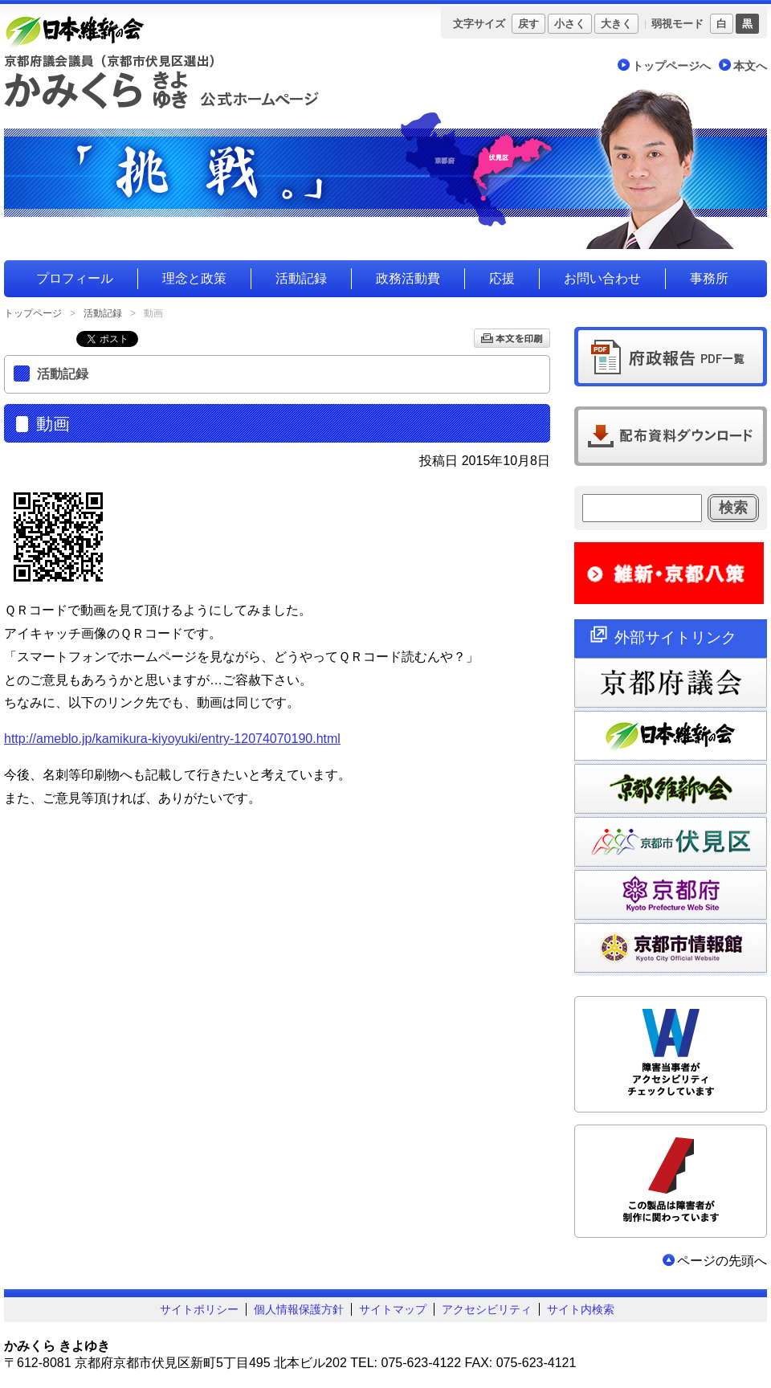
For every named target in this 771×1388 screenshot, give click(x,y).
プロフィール (74, 278)
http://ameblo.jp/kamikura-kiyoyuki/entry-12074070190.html (172, 738)
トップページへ (671, 65)
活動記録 (301, 278)
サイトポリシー (199, 1309)
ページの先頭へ (722, 1261)
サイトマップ (392, 1309)
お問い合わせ (602, 278)
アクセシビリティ (487, 1309)
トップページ (33, 313)
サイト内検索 (580, 1309)
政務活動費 (408, 278)
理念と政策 (194, 278)
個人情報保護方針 (299, 1309)
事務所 (709, 278)
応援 (502, 278)
